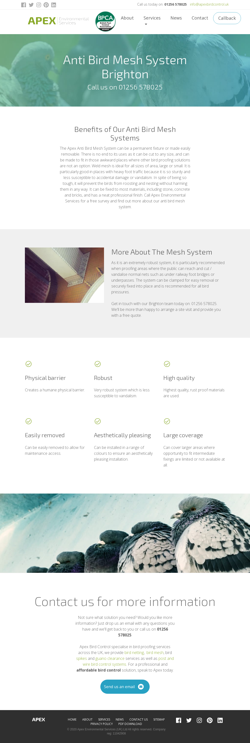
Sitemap (159, 719)
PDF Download (130, 724)
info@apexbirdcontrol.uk (209, 4)
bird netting (134, 652)
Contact (200, 18)
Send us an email (125, 687)
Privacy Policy (102, 724)
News (176, 18)
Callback (227, 18)
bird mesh (155, 652)
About (127, 18)
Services (152, 18)
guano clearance (110, 658)
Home (72, 719)
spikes (81, 658)
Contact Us (138, 719)
